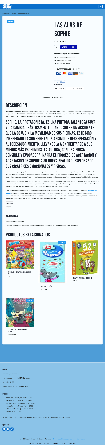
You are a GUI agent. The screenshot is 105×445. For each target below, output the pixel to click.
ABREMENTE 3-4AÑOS (46, 286)
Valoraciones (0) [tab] (57, 97)
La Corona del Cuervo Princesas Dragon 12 (17, 331)
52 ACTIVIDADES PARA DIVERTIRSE (82, 278)
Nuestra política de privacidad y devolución (69, 439)
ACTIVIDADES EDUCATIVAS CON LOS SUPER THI (19, 273)
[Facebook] (4, 429)
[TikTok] (12, 429)
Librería (62, 82)
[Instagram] (8, 429)
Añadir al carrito (68, 47)
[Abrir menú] (101, 6)
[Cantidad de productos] (57, 47)
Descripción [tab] (46, 97)
